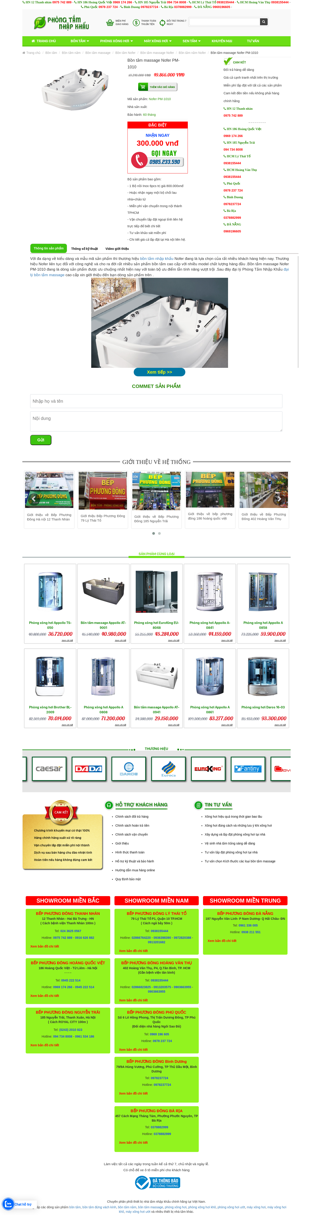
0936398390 (162, 937)
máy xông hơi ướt (138, 1211)
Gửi (40, 440)
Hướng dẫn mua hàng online (135, 870)
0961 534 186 (84, 1036)
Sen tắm (190, 41)
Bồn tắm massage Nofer (157, 53)
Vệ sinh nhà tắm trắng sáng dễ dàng (230, 843)
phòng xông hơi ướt (231, 1207)
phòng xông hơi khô (202, 1207)
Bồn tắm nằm (71, 53)
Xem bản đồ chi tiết (44, 946)
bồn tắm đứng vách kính (99, 1207)
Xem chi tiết (67, 640)
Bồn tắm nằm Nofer (192, 53)
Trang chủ (43, 41)
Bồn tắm (78, 41)
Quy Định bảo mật (128, 879)
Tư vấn (253, 41)
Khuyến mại (222, 41)
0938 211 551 (251, 932)
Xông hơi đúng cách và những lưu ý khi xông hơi (238, 825)
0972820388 (182, 937)
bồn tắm (75, 1207)
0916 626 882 (84, 937)
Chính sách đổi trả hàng (131, 816)
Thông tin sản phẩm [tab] (48, 248)
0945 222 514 (70, 980)
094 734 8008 (176, 2)
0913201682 (156, 942)
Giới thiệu (122, 843)
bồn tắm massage (150, 1207)
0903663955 (182, 987)
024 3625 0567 (70, 931)
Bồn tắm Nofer (125, 53)
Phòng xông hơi (114, 41)
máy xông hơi (256, 1207)
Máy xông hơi (156, 41)
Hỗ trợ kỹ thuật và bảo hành (134, 861)
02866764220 (141, 937)
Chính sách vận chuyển (131, 834)
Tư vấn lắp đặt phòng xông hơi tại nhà (231, 852)
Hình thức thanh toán (129, 852)
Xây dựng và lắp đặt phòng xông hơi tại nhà (235, 834)
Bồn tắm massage (97, 53)
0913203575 (162, 987)
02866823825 (141, 987)
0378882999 (183, 7)
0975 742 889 (62, 2)
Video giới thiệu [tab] (117, 249)
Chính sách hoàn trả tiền (132, 825)
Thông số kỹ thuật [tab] (84, 249)
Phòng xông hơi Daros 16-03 (263, 707)
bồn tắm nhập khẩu (156, 259)
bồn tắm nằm (127, 1207)
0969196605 (221, 7)
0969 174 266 (122, 2)
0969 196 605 (159, 1034)
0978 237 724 (108, 7)
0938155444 (225, 2)
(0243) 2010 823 (70, 1030)
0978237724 (149, 7)
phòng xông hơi (175, 1207)
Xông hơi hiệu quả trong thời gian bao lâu (233, 816)
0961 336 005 (248, 925)
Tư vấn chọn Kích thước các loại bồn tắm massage (240, 861)
